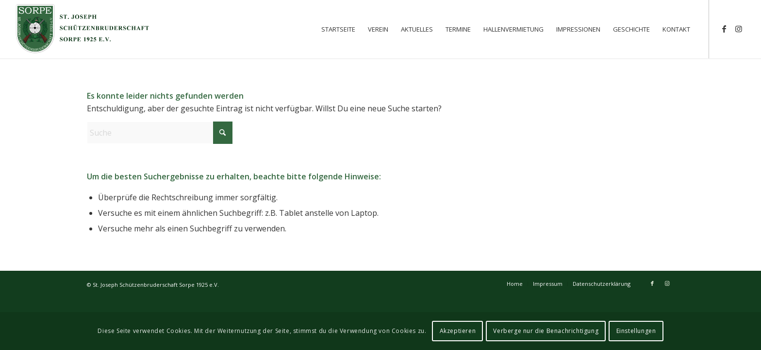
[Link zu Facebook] (724, 28)
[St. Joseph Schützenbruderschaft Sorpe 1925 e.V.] (83, 29)
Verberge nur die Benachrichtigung (545, 331)
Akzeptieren (458, 331)
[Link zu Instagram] (738, 28)
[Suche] (159, 133)
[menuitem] (338, 29)
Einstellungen (636, 331)
